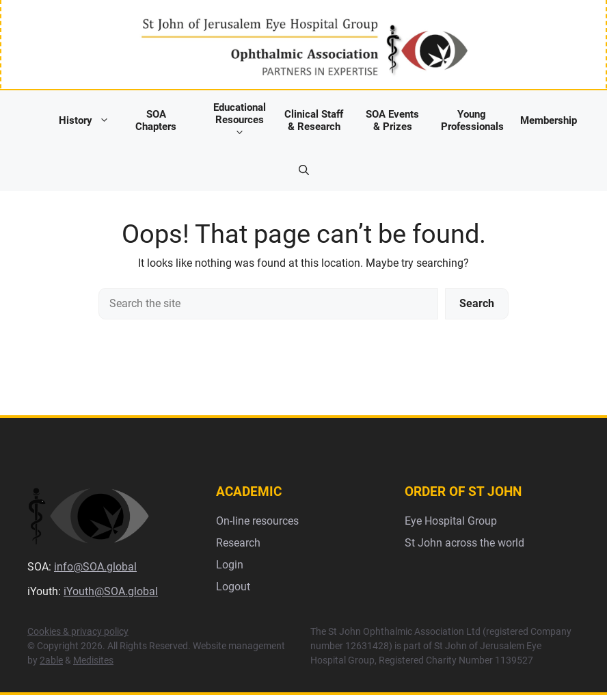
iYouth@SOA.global (111, 591)
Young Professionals (472, 120)
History (87, 120)
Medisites (93, 660)
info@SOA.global (95, 566)
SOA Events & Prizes (392, 120)
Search (476, 303)
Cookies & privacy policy (78, 631)
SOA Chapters (155, 120)
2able (51, 660)
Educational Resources (239, 120)
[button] (304, 170)
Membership (548, 120)
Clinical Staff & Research (313, 120)
